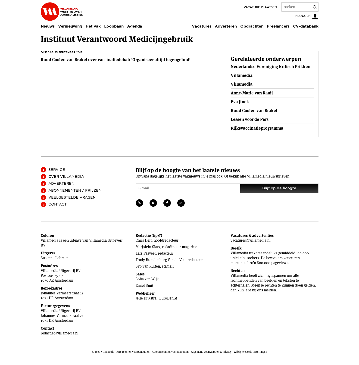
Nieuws (48, 26)
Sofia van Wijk (147, 279)
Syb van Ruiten (148, 266)
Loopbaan (114, 26)
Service (56, 170)
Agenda (134, 26)
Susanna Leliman (55, 258)
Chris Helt (144, 240)
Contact (57, 204)
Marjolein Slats (148, 246)
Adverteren (226, 26)
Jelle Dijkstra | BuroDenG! (156, 298)
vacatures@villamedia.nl (251, 240)
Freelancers (278, 26)
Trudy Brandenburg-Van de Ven (160, 259)
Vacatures (201, 26)
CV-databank (305, 26)
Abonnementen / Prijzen (74, 190)
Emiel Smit (144, 285)
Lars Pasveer (146, 253)
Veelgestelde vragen (72, 197)
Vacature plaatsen (260, 7)
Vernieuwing (70, 26)
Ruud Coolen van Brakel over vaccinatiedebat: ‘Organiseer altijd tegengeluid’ (115, 59)
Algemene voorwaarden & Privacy (211, 351)
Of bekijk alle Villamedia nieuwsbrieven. (257, 176)
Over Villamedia (66, 177)
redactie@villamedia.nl (59, 333)
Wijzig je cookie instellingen (250, 351)
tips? (157, 235)
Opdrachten (251, 26)
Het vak (93, 26)
